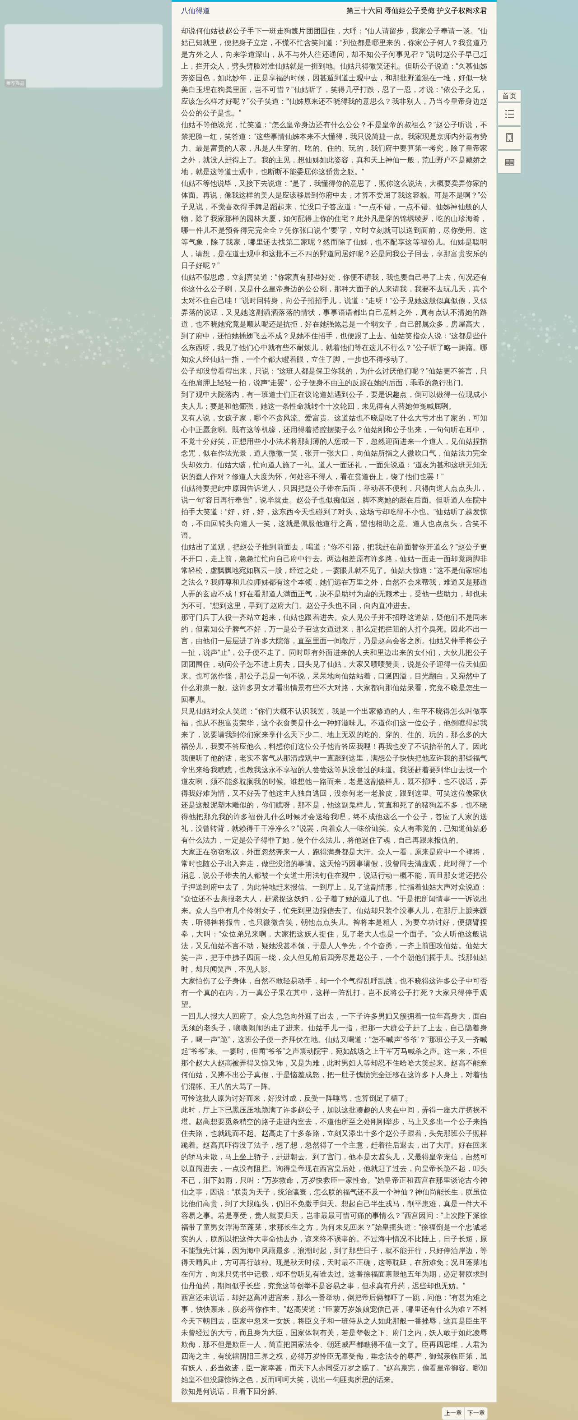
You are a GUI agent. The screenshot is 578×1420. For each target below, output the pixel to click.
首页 (509, 96)
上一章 (453, 1413)
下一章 (476, 1413)
